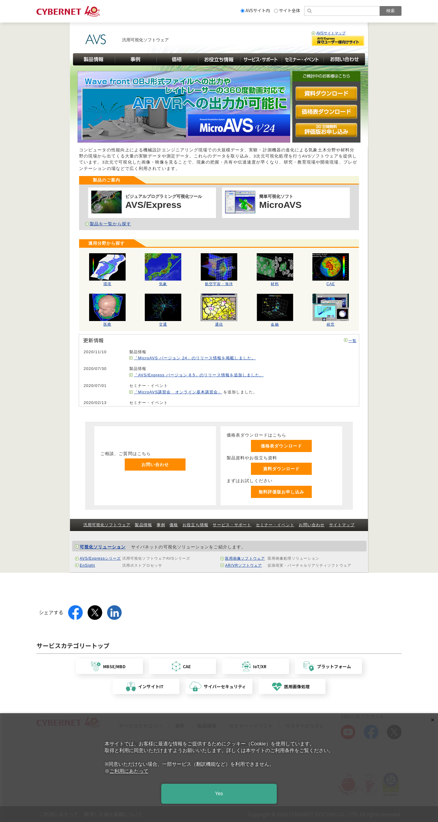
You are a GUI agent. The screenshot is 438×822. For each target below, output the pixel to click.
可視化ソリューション (103, 547)
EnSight (87, 565)
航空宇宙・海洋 (219, 282)
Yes (219, 793)
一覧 (352, 341)
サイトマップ (342, 525)
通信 (219, 322)
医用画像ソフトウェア (245, 558)
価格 (173, 525)
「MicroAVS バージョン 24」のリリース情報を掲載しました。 (195, 358)
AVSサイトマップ (331, 33)
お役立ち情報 (195, 525)
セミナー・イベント (275, 525)
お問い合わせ (155, 464)
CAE (330, 282)
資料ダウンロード (281, 468)
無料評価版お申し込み (281, 491)
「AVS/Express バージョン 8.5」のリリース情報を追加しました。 (199, 375)
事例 (161, 525)
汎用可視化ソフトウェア (106, 525)
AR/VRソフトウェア (243, 565)
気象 (163, 282)
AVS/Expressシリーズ (100, 558)
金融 (275, 322)
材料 (275, 282)
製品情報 (143, 525)
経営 (330, 322)
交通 (163, 322)
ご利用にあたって (128, 771)
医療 (107, 322)
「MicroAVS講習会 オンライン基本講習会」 (178, 392)
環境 (107, 282)
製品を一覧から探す (110, 224)
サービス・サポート (232, 525)
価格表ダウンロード (281, 446)
